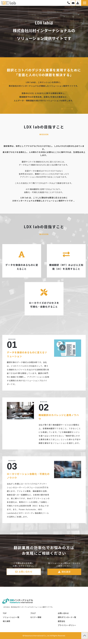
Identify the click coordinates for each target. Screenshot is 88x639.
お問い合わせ (73, 3)
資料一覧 (78, 3)
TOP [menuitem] (5, 613)
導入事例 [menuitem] (6, 621)
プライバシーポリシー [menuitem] (67, 625)
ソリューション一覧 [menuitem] (11, 617)
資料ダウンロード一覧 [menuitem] (67, 617)
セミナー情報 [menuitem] (35, 617)
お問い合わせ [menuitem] (63, 613)
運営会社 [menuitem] (61, 621)
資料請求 (66, 571)
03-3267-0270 (68, 3)
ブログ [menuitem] (33, 613)
